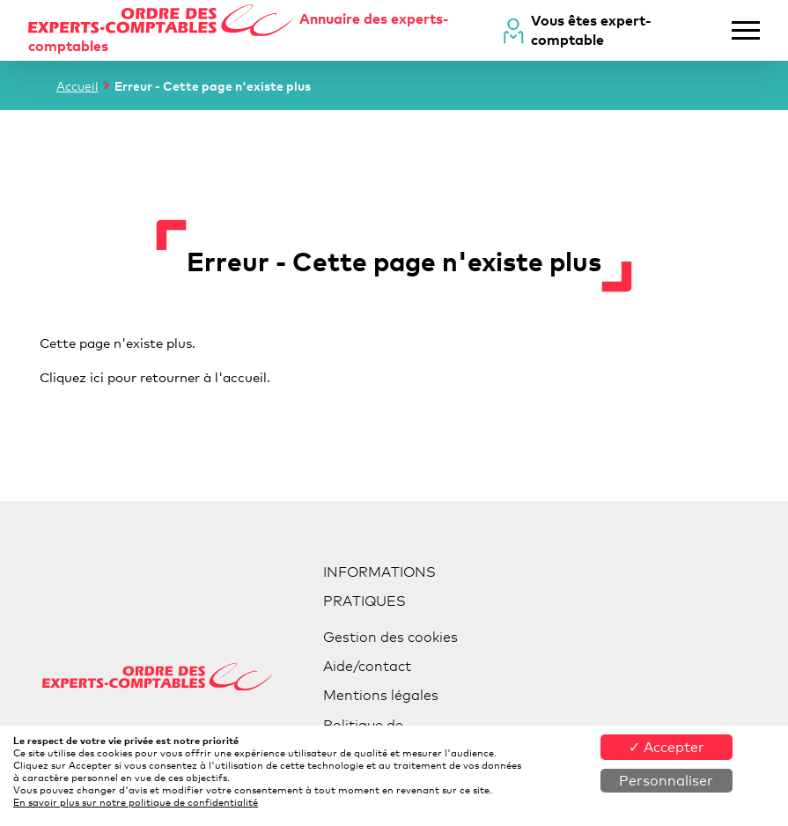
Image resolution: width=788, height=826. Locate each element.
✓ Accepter (666, 747)
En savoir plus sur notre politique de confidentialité (135, 802)
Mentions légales (380, 695)
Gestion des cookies (390, 637)
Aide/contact (367, 666)
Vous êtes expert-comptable (591, 29)
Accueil (77, 85)
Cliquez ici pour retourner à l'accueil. (155, 377)
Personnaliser (666, 780)
